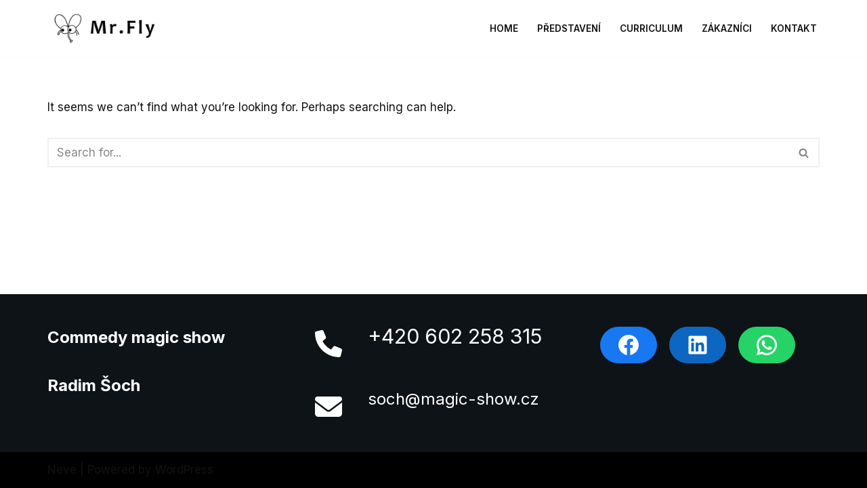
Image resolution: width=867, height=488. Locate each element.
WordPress (184, 469)
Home (504, 28)
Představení (569, 28)
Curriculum (651, 28)
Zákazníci (727, 28)
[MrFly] (108, 28)
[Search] (418, 152)
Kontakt (794, 28)
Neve (62, 469)
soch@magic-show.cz (453, 399)
